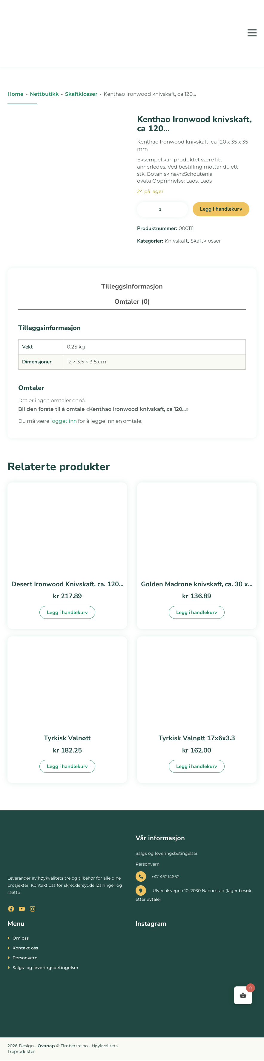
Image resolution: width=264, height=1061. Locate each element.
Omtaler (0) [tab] (132, 301)
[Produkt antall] (162, 209)
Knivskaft (176, 241)
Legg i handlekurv (221, 209)
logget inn (63, 421)
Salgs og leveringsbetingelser (167, 854)
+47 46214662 (157, 877)
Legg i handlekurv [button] (67, 612)
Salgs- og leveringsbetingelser (46, 968)
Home (15, 94)
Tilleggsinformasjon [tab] (132, 286)
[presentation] (28, 1046)
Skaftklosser (81, 94)
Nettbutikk (44, 94)
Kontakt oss (25, 948)
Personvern (147, 864)
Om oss (21, 939)
